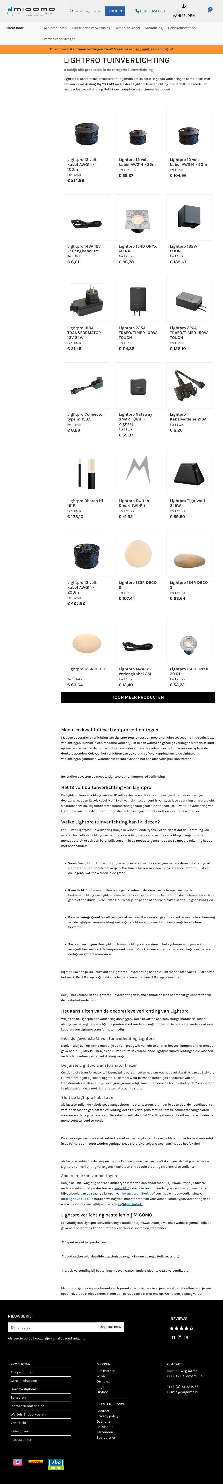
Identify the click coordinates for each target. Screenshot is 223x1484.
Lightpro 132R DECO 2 (138, 585)
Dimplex (103, 1381)
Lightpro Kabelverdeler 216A (188, 417)
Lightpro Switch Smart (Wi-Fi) (134, 503)
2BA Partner (106, 1437)
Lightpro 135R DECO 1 (86, 671)
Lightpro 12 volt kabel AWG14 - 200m (82, 587)
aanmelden (184, 11)
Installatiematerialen (28, 1406)
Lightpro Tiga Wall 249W (187, 503)
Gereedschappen (24, 1380)
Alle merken (106, 1371)
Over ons (104, 1421)
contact (103, 1411)
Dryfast (102, 1392)
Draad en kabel (128, 28)
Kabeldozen (20, 1431)
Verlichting (154, 28)
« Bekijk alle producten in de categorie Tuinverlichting (108, 70)
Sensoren (18, 1397)
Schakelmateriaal (182, 28)
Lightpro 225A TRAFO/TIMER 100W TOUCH (138, 332)
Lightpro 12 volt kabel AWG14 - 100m (82, 164)
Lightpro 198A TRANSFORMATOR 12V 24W (84, 332)
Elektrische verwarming (91, 28)
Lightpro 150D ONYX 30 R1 (189, 671)
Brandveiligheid (23, 1389)
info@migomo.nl (184, 1392)
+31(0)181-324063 (184, 1386)
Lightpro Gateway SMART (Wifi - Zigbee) (135, 419)
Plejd (100, 1386)
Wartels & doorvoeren (28, 1414)
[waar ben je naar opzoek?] (89, 11)
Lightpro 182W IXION (183, 249)
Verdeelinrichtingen (60, 39)
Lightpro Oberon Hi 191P (85, 503)
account (143, 49)
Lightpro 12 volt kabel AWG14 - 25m (137, 162)
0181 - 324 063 (152, 11)
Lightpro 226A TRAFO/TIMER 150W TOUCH (189, 332)
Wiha (101, 1376)
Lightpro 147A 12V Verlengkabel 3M (135, 671)
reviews (179, 1318)
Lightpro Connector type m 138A (85, 417)
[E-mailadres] (52, 1327)
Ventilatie (18, 1423)
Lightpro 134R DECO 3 (189, 585)
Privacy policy (107, 1416)
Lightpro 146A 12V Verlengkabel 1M (84, 249)
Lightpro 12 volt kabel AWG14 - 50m (188, 162)
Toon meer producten (138, 697)
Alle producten (55, 28)
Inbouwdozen (21, 1439)
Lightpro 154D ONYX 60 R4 (138, 249)
